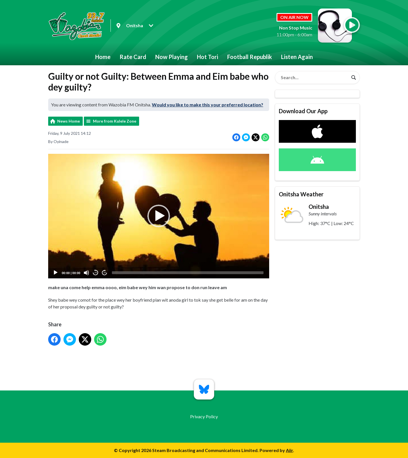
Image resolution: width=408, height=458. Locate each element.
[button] (158, 216)
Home (102, 56)
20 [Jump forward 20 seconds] (104, 272)
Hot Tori (207, 56)
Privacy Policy (204, 416)
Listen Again (297, 56)
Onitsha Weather (301, 194)
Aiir (289, 450)
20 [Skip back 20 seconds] (95, 272)
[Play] (55, 273)
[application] (158, 216)
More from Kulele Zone (114, 121)
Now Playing (171, 56)
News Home (68, 121)
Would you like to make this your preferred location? (207, 104)
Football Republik (249, 56)
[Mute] (86, 273)
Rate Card (133, 56)
